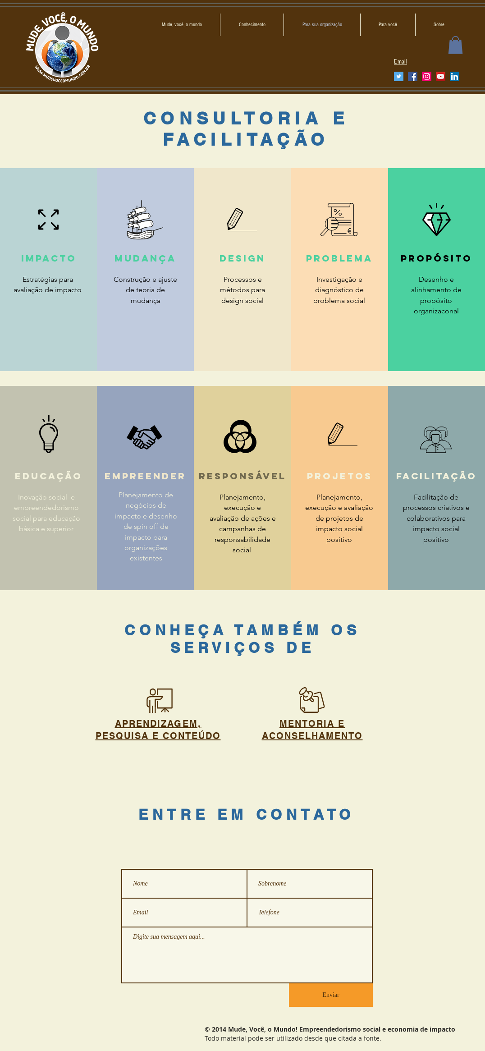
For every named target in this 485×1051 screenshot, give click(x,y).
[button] (455, 45)
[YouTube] (440, 76)
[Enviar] (331, 995)
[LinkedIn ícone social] (454, 76)
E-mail (400, 61)
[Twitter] (398, 76)
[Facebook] (412, 76)
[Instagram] (426, 76)
